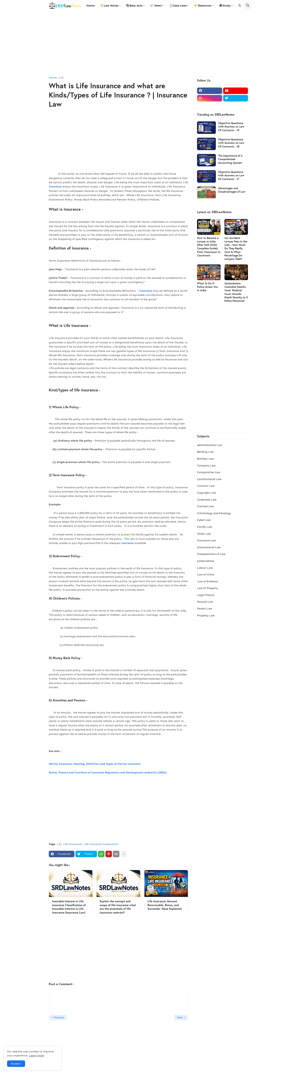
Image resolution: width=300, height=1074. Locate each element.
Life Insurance (72, 844)
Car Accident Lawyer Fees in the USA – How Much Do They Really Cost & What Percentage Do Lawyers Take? (235, 248)
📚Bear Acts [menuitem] (134, 5)
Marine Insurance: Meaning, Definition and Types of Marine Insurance (95, 764)
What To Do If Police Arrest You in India (207, 287)
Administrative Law (209, 445)
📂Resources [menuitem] (202, 5)
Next (180, 1017)
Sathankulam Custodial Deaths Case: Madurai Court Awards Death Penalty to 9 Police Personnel (236, 292)
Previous (59, 1017)
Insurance (55, 186)
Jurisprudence (205, 561)
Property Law (205, 615)
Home (53, 77)
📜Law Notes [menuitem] (109, 5)
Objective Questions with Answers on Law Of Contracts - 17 (231, 175)
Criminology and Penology (214, 513)
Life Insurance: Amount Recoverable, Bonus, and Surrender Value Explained (165, 904)
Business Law (205, 458)
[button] (240, 5)
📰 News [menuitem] (156, 5)
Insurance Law (206, 540)
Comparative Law (208, 472)
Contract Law (205, 486)
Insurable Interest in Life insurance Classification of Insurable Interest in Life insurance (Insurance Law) (69, 906)
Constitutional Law (209, 479)
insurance (127, 543)
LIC (61, 77)
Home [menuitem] (90, 5)
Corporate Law (206, 499)
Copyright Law (206, 492)
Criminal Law (205, 506)
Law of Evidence (207, 581)
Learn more (36, 1055)
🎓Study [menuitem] (225, 5)
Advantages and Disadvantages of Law (231, 189)
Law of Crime (205, 574)
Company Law (206, 465)
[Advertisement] (150, 44)
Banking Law (205, 451)
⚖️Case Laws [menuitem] (178, 5)
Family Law (204, 526)
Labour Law (205, 567)
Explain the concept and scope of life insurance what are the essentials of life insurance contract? (118, 906)
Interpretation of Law (211, 554)
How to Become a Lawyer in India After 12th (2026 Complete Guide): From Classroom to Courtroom (208, 246)
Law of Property (207, 588)
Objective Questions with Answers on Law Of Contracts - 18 (231, 143)
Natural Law (205, 601)
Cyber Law (204, 520)
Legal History (205, 595)
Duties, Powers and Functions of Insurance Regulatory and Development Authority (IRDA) (108, 772)
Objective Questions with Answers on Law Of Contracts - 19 (231, 126)
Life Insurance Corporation (101, 844)
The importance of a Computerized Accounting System (230, 159)
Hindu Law (204, 533)
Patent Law (204, 608)
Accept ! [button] (16, 1063)
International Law (208, 547)
